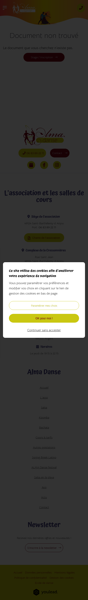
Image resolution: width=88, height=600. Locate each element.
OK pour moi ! (43, 318)
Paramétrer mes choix (44, 305)
